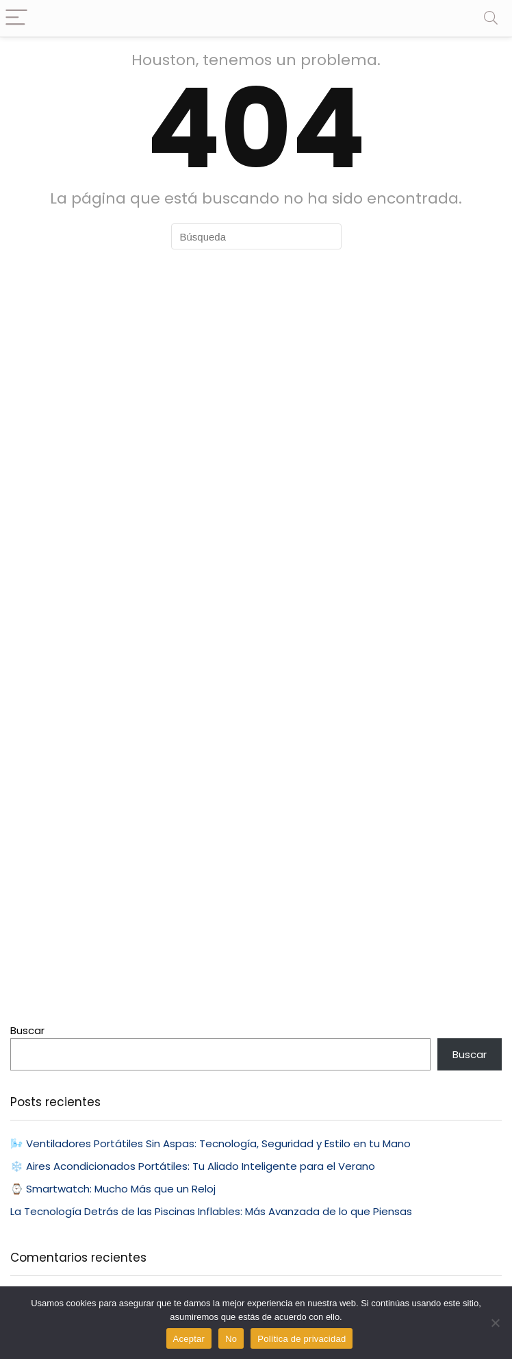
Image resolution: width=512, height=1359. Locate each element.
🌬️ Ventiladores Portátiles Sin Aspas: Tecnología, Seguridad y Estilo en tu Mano (210, 1143)
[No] (495, 1323)
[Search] (490, 18)
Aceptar (189, 1339)
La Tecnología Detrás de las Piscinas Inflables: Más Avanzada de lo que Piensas (211, 1211)
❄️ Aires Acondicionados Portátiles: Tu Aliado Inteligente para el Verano (192, 1166)
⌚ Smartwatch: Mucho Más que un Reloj (113, 1189)
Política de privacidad (301, 1339)
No (231, 1339)
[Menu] (16, 18)
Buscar (27, 1030)
